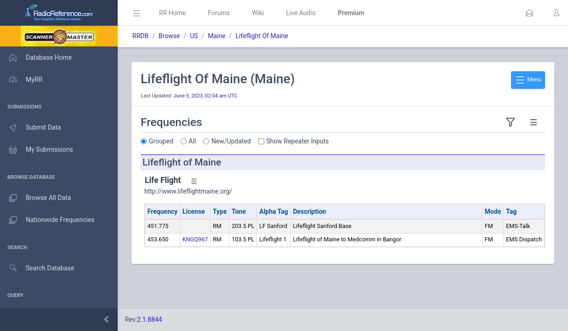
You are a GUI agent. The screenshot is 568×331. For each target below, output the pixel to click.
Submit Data (30, 128)
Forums (219, 13)
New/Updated (231, 141)
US (194, 36)
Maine (216, 36)
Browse (169, 36)
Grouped (161, 141)
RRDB (140, 36)
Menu (528, 80)
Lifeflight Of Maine (262, 36)
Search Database (37, 268)
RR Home (172, 13)
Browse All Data (35, 198)
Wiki (258, 13)
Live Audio (301, 13)
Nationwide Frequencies (47, 220)
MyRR (21, 79)
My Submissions (36, 150)
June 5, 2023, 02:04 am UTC (206, 96)
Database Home (36, 57)
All (192, 141)
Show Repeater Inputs (298, 141)
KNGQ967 (195, 239)
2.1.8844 (149, 319)
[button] (529, 13)
